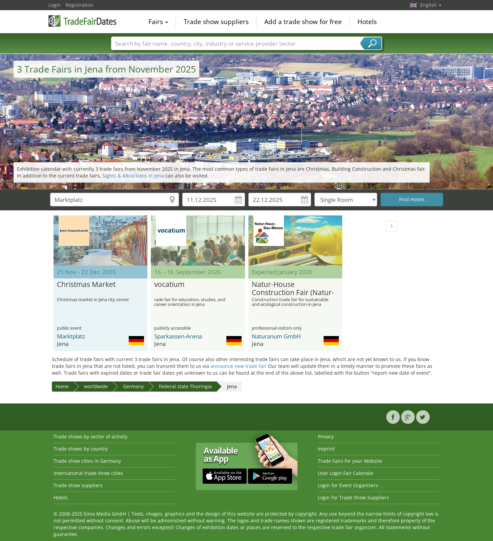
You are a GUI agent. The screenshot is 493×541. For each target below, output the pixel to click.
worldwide (96, 386)
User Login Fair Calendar (346, 473)
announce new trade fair (238, 366)
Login (54, 5)
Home (62, 386)
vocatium (169, 284)
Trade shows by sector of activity (90, 436)
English (430, 5)
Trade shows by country (81, 448)
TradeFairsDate (82, 21)
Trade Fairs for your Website (350, 461)
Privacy (326, 436)
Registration (79, 5)
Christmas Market (86, 284)
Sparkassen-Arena (178, 336)
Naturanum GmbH (276, 336)
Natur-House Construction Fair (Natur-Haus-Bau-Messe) (293, 288)
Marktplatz (71, 336)
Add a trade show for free (303, 21)
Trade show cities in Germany (87, 461)
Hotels (367, 21)
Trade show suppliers (216, 21)
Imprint (326, 448)
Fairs (158, 21)
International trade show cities (88, 473)
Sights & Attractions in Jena (133, 175)
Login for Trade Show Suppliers (353, 497)
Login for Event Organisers (348, 485)
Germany (133, 386)
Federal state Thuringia (185, 386)
